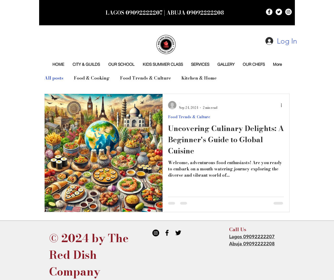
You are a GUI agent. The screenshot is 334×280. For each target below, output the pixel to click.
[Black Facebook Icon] (167, 233)
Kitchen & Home (199, 78)
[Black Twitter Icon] (178, 233)
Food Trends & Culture (145, 78)
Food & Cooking (92, 78)
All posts (53, 78)
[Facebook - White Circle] (269, 12)
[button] (200, 64)
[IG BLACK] (156, 233)
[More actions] (283, 105)
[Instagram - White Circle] (288, 12)
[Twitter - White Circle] (279, 12)
